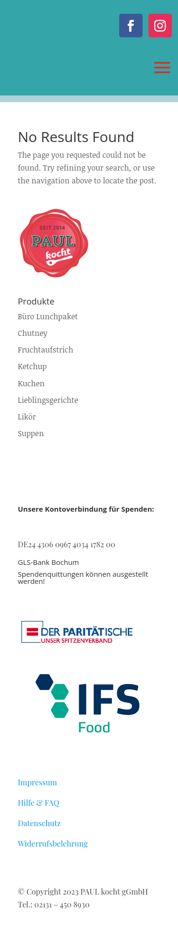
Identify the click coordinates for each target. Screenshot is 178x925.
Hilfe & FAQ (38, 803)
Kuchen (31, 383)
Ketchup (32, 366)
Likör (27, 416)
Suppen (31, 433)
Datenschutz (39, 823)
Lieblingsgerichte (48, 400)
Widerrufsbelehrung (53, 844)
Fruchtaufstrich (46, 349)
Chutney (32, 333)
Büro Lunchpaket (48, 316)
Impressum (37, 782)
